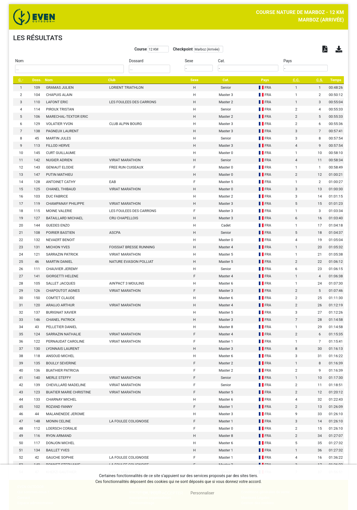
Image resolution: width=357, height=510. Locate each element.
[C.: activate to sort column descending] (21, 80)
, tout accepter (163, 493)
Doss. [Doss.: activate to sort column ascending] (37, 80)
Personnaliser (202, 493)
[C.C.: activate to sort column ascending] (296, 80)
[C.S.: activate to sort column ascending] (320, 80)
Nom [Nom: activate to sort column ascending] (49, 80)
